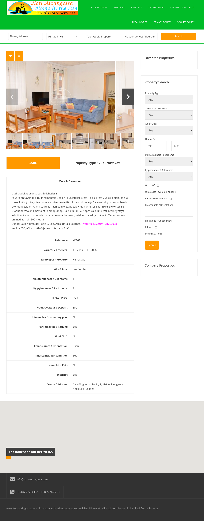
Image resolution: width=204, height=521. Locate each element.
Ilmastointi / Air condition (158, 223)
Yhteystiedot (156, 8)
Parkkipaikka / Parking (157, 201)
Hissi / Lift (150, 188)
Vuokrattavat (98, 8)
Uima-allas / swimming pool (160, 194)
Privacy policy (161, 24)
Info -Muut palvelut (182, 8)
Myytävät (119, 8)
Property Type (152, 95)
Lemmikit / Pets (153, 236)
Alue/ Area (151, 126)
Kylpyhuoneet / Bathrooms (159, 172)
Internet (149, 229)
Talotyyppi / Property (156, 111)
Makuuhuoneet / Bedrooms (160, 157)
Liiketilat (136, 8)
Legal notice (139, 24)
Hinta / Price (152, 141)
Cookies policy (185, 24)
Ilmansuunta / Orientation (159, 207)
